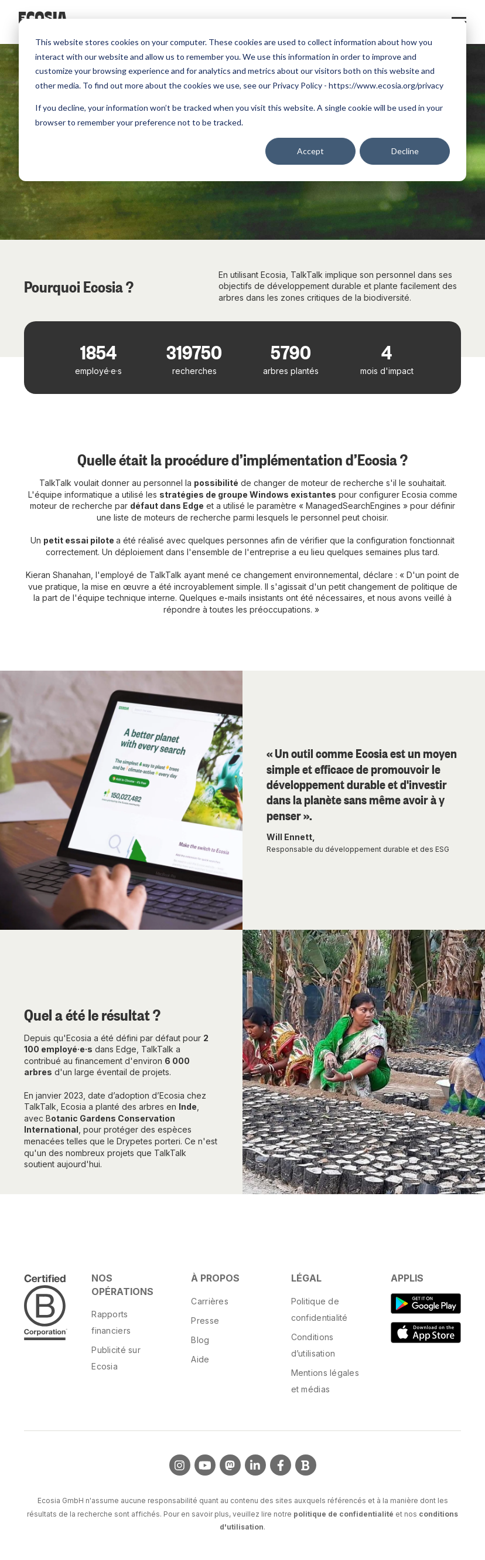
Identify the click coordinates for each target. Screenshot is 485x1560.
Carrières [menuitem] (209, 1301)
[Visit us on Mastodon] (230, 1465)
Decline (405, 151)
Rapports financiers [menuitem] (111, 1322)
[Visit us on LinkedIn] (255, 1465)
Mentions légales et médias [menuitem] (325, 1381)
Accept (310, 151)
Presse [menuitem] (205, 1321)
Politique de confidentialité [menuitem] (319, 1309)
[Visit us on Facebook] (280, 1465)
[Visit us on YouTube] (205, 1465)
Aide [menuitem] (200, 1359)
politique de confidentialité (343, 1514)
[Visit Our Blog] (305, 1465)
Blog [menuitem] (200, 1340)
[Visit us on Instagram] (179, 1465)
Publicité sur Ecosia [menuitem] (116, 1358)
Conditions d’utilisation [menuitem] (313, 1345)
